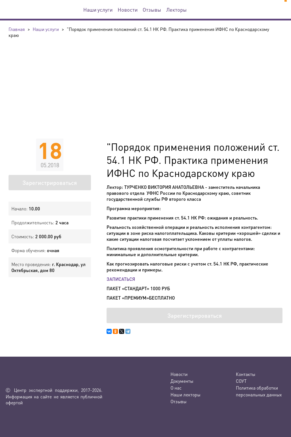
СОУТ (241, 381)
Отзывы (152, 9)
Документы (182, 381)
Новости (128, 9)
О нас (176, 388)
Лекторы (176, 9)
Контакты (245, 374)
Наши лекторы (185, 395)
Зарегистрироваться (49, 182)
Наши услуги (98, 9)
